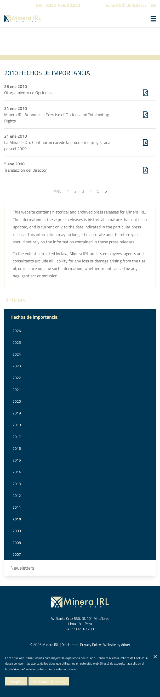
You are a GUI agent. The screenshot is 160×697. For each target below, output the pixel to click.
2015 (17, 460)
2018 (17, 425)
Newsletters (22, 567)
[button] (153, 18)
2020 (17, 401)
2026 (17, 330)
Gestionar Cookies (49, 681)
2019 (17, 413)
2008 (17, 542)
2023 (17, 366)
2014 (17, 472)
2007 (17, 554)
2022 (17, 377)
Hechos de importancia (34, 317)
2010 (17, 519)
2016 (17, 448)
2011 (17, 507)
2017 (17, 436)
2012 (17, 495)
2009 (17, 530)
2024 (17, 354)
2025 (17, 342)
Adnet (125, 644)
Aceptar (16, 681)
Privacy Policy (90, 644)
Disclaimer (69, 644)
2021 (17, 389)
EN (153, 5)
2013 (17, 483)
